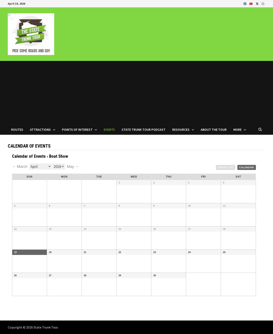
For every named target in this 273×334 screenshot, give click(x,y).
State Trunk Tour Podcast (143, 129)
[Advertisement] (136, 92)
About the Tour (214, 129)
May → (73, 166)
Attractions (40, 129)
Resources (181, 129)
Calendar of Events (29, 156)
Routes (17, 129)
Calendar (246, 167)
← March (20, 166)
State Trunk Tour (46, 327)
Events (109, 129)
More (237, 129)
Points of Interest (77, 129)
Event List (225, 167)
